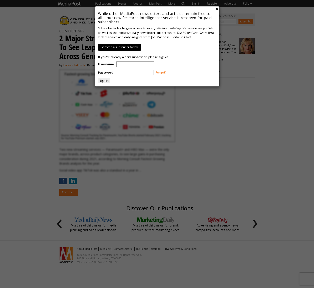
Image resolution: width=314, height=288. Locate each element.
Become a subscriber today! (119, 47)
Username (106, 64)
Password (105, 72)
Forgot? (161, 72)
